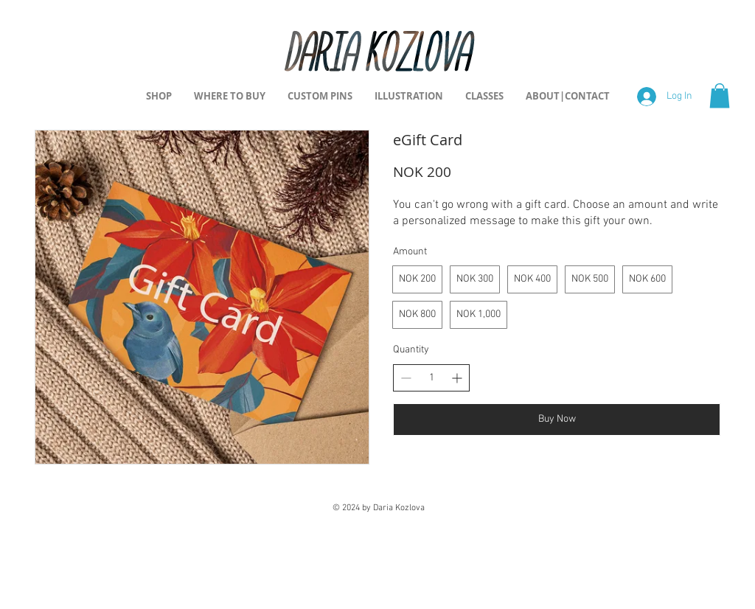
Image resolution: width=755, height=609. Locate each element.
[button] (719, 95)
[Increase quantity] (457, 378)
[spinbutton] (431, 378)
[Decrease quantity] (406, 378)
